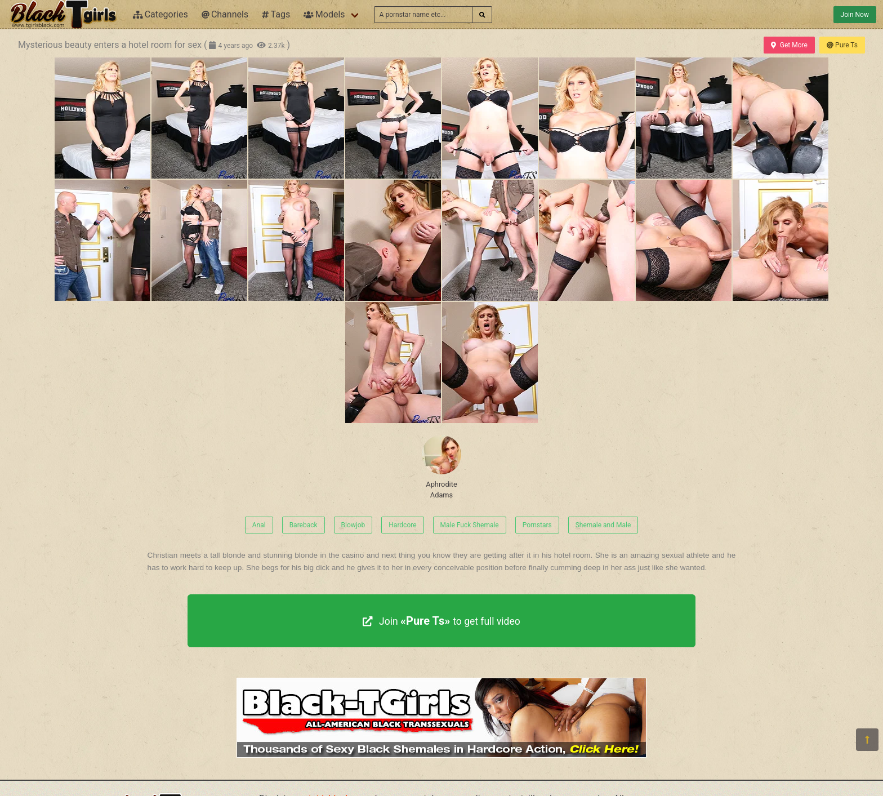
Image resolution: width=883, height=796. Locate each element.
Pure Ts (842, 45)
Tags (276, 14)
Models (324, 14)
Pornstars (537, 525)
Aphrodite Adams (441, 467)
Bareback (303, 525)
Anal (259, 525)
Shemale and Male (603, 525)
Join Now (855, 15)
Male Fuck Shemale (469, 525)
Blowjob (353, 525)
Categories (160, 14)
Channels (225, 14)
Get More (789, 45)
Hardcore (402, 525)
